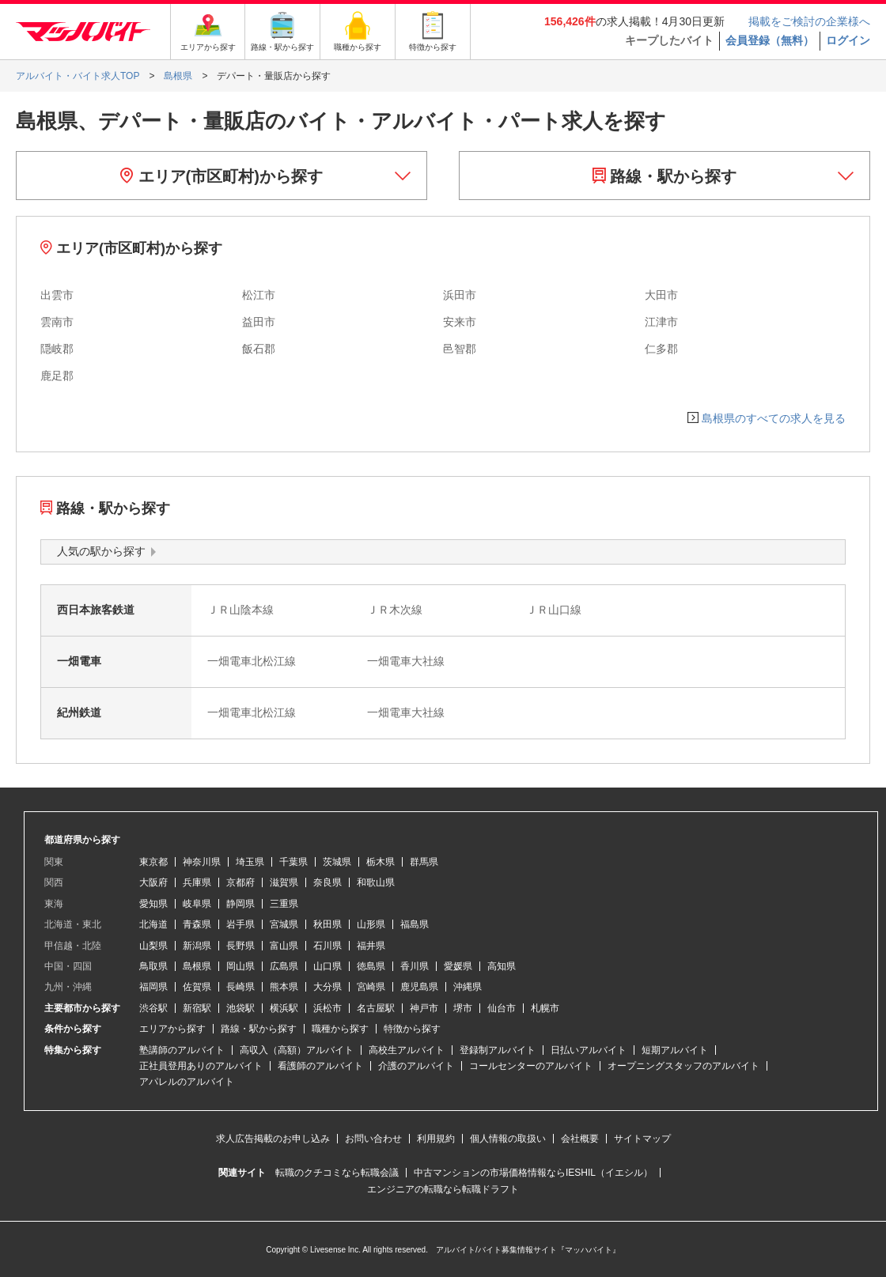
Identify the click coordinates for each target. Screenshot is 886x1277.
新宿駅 (197, 1008)
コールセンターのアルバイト (531, 1065)
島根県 (197, 966)
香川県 (414, 966)
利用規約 (436, 1138)
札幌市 (545, 1008)
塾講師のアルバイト (182, 1050)
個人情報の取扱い (508, 1138)
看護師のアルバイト (320, 1065)
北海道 (153, 924)
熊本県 (284, 986)
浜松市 (327, 1008)
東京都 (153, 861)
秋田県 (327, 924)
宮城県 (284, 924)
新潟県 (197, 945)
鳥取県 (153, 966)
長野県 (240, 945)
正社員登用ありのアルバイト (201, 1065)
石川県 (327, 945)
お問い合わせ (373, 1138)
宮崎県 (371, 986)
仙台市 (501, 1008)
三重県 (284, 903)
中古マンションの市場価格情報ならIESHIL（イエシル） (533, 1172)
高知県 (501, 966)
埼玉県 (250, 861)
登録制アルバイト (498, 1050)
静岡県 (240, 903)
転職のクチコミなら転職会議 (337, 1172)
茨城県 (337, 861)
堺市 (462, 1008)
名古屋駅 (376, 1008)
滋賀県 (284, 882)
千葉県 (293, 861)
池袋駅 (240, 1008)
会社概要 (580, 1138)
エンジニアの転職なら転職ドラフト (443, 1189)
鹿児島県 (419, 986)
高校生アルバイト (407, 1050)
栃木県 (380, 861)
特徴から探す (412, 1028)
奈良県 (327, 882)
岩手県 (240, 924)
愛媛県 (458, 966)
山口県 (327, 966)
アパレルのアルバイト (186, 1081)
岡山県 (240, 966)
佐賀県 (197, 986)
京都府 (240, 882)
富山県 (284, 945)
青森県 (197, 924)
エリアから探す (172, 1028)
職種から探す (340, 1028)
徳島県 (371, 966)
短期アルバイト (675, 1050)
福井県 (371, 945)
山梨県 (153, 945)
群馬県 (424, 861)
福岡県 (153, 986)
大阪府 (153, 882)
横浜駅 (284, 1008)
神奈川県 (202, 861)
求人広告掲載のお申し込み (273, 1138)
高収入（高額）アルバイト (297, 1050)
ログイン (848, 40)
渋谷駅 (153, 1008)
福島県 (414, 924)
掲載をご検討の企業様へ (809, 21)
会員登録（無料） (769, 40)
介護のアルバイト (416, 1065)
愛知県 (153, 903)
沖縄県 (467, 986)
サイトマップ (642, 1138)
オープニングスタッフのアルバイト (683, 1065)
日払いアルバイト (589, 1050)
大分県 (327, 986)
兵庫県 (197, 882)
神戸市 (424, 1008)
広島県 (284, 966)
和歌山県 (376, 882)
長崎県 (240, 986)
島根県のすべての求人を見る (774, 418)
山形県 (371, 924)
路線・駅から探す (665, 176)
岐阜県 (197, 903)
